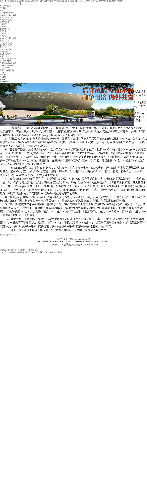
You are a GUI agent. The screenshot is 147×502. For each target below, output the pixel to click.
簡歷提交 (3, 77)
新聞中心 (3, 47)
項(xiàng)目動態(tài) (7, 65)
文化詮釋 (3, 27)
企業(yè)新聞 (4, 52)
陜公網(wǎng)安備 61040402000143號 (82, 245)
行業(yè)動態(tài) (6, 49)
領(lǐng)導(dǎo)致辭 (7, 13)
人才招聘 (3, 72)
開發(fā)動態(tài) (6, 54)
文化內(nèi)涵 (5, 29)
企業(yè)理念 (4, 40)
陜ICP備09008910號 (58, 245)
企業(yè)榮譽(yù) (6, 20)
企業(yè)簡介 (4, 10)
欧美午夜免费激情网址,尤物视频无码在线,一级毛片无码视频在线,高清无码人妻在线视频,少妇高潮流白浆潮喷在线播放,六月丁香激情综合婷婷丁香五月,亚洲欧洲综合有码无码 (61, 1)
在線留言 (3, 79)
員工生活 (3, 31)
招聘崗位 (3, 75)
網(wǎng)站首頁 (5, 6)
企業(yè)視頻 (4, 56)
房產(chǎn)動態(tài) (7, 70)
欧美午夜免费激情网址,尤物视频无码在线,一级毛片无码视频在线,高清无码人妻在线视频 (31, 252)
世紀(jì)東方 (4, 33)
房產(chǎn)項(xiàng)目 (8, 63)
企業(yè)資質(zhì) (6, 17)
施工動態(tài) (4, 68)
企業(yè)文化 (4, 22)
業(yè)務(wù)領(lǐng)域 (8, 15)
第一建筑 (3, 8)
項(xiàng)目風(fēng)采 (8, 58)
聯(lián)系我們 (5, 81)
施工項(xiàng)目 (5, 61)
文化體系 (3, 24)
